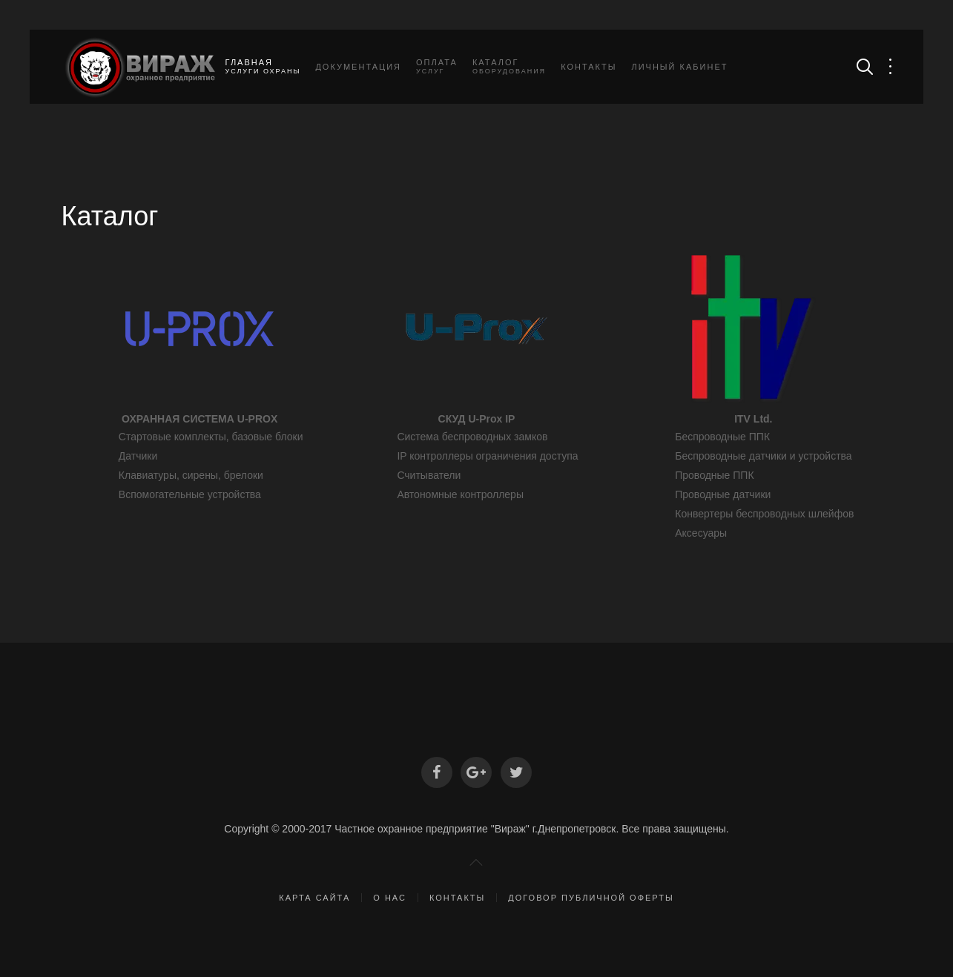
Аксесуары (701, 533)
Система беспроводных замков (472, 437)
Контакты (588, 66)
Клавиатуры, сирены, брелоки (191, 475)
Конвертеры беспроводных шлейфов (764, 514)
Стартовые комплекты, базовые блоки (211, 437)
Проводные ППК (714, 475)
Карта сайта (314, 897)
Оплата (437, 67)
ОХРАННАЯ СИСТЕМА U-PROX (199, 419)
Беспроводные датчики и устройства (763, 456)
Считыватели (429, 475)
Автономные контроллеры (460, 494)
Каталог (509, 67)
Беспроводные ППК (722, 437)
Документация (358, 66)
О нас (389, 897)
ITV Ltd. (753, 419)
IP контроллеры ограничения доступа (487, 456)
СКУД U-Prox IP (476, 419)
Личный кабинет (679, 66)
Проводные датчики (723, 494)
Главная (263, 67)
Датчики (138, 456)
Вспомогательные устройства (190, 494)
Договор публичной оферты (590, 897)
